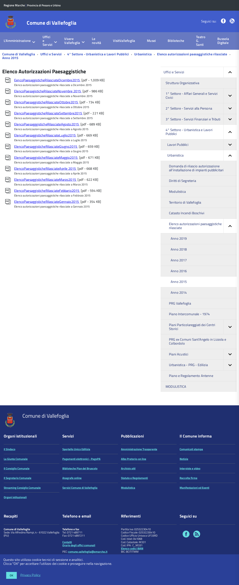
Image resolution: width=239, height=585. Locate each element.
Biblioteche (176, 40)
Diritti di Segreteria (182, 180)
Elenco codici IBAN (132, 548)
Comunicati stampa (191, 449)
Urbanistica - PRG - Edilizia (203, 365)
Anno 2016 (179, 271)
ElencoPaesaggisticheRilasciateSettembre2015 (48, 113)
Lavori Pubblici (202, 144)
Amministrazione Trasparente (139, 449)
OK (11, 575)
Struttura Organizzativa (182, 82)
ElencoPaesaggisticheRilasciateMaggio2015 (46, 157)
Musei (151, 40)
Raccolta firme (188, 478)
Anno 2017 (179, 260)
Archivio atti (128, 468)
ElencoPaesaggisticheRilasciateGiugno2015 (46, 146)
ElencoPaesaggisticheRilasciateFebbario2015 (47, 190)
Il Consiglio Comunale (17, 468)
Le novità (96, 40)
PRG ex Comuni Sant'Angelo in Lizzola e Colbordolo (197, 341)
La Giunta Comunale (16, 459)
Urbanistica (143, 54)
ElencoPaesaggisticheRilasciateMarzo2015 (45, 179)
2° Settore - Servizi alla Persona (201, 108)
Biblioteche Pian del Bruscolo (79, 468)
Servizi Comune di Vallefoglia (79, 488)
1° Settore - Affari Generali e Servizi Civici (201, 95)
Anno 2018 (179, 249)
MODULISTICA (176, 386)
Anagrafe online (72, 478)
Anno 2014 (179, 292)
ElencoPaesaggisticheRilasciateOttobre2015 (46, 102)
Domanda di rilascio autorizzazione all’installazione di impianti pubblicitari (196, 168)
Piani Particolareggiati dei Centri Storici (203, 327)
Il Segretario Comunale (17, 478)
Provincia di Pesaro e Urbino (44, 5)
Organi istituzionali (15, 497)
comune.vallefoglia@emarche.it (87, 551)
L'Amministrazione (17, 40)
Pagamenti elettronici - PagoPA (81, 459)
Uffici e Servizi (47, 40)
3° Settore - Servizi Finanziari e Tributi (201, 119)
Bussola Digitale (223, 40)
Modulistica (177, 191)
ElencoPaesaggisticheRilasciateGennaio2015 (47, 201)
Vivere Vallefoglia (72, 40)
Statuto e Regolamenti (134, 478)
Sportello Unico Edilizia (76, 449)
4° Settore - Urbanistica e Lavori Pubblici (98, 54)
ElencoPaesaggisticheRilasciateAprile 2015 (45, 168)
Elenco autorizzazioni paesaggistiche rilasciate (192, 54)
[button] (230, 72)
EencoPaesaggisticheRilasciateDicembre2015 (47, 80)
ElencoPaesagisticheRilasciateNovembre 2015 (48, 91)
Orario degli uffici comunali (78, 545)
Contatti (67, 542)
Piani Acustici (203, 354)
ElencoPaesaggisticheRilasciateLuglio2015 (45, 135)
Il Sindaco (9, 449)
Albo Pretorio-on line (133, 459)
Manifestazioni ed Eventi (194, 488)
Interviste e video (190, 468)
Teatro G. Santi (200, 40)
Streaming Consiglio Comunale (22, 488)
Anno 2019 (179, 238)
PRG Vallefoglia (180, 303)
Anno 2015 (10, 57)
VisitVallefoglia (124, 40)
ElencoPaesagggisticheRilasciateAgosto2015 (47, 124)
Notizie (184, 459)
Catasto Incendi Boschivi (186, 213)
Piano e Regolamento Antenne (191, 375)
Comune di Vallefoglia (51, 22)
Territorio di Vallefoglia (185, 202)
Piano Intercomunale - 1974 (189, 314)
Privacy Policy (30, 574)
